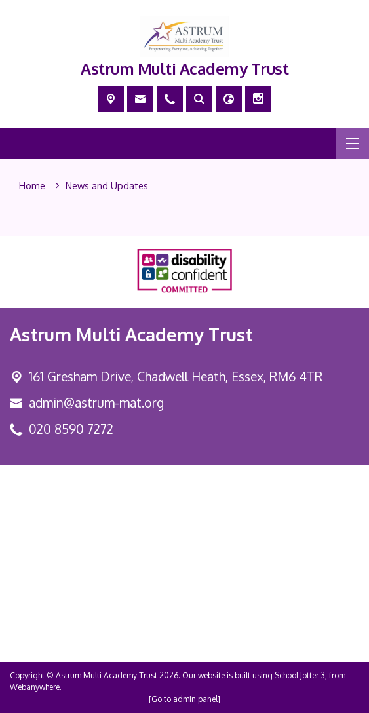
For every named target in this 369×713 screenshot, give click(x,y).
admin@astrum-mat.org (96, 403)
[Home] (32, 186)
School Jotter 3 (300, 675)
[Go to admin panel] (184, 699)
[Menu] (352, 143)
